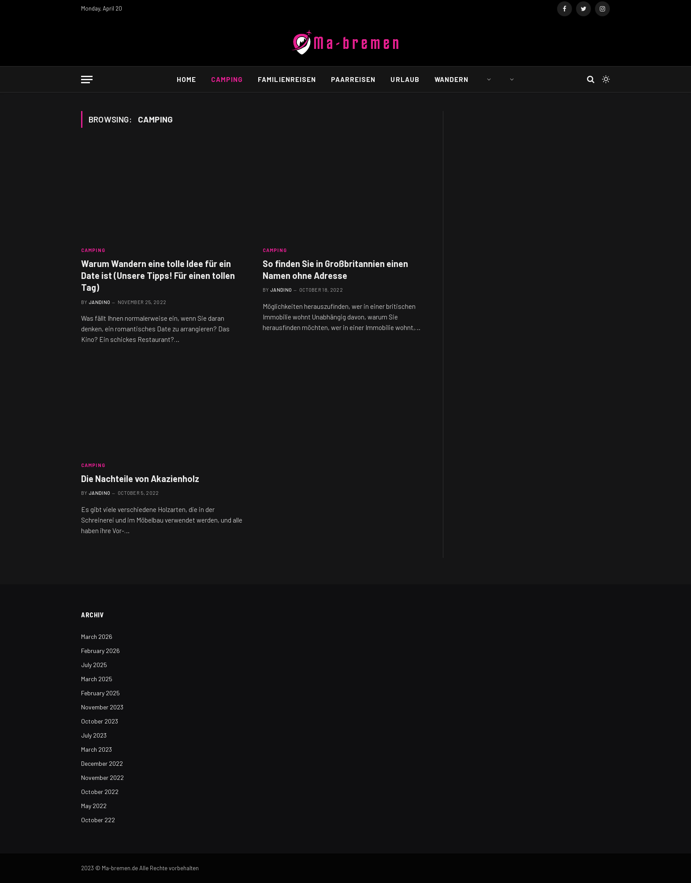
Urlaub (404, 79)
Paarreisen (353, 79)
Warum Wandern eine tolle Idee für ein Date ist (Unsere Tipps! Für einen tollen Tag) (158, 275)
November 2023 (102, 707)
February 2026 (100, 650)
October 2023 (99, 721)
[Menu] (87, 79)
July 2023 (94, 735)
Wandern (451, 79)
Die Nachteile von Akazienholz (140, 478)
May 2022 (94, 805)
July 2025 (94, 664)
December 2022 (102, 763)
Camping (227, 79)
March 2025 (96, 679)
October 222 (98, 820)
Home (186, 79)
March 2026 (96, 636)
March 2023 (96, 749)
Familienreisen (287, 79)
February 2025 (100, 693)
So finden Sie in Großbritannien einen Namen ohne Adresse (335, 269)
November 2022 (102, 777)
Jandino (99, 302)
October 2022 (100, 791)
